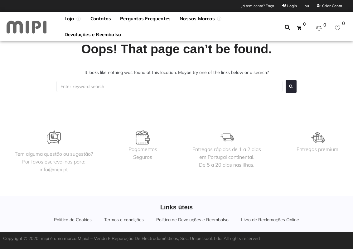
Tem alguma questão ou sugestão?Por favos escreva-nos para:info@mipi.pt (54, 162)
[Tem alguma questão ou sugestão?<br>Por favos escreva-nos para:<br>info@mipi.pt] (54, 137)
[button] (73, 18)
